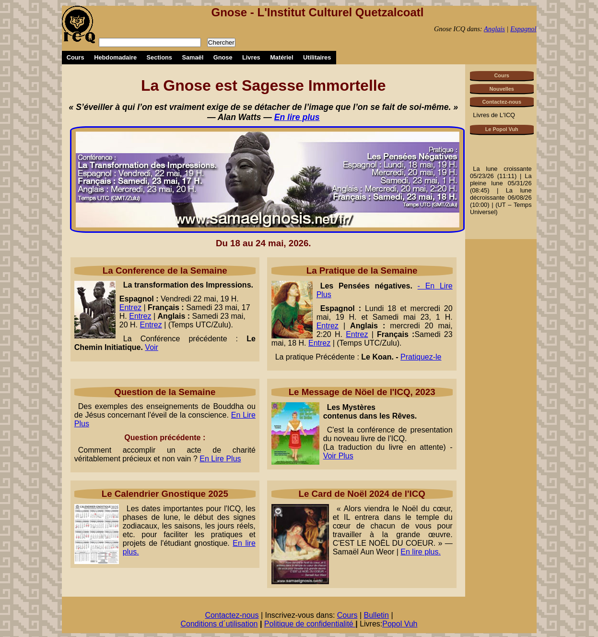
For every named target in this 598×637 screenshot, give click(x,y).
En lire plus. (420, 552)
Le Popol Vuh (501, 129)
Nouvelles (502, 89)
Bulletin (376, 615)
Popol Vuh (399, 624)
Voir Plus (338, 456)
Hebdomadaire (115, 57)
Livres (251, 57)
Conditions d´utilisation (219, 624)
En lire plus (297, 117)
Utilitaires (317, 57)
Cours (75, 57)
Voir (151, 347)
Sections (159, 57)
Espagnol (523, 29)
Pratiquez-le (420, 357)
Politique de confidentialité (309, 624)
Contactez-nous (501, 102)
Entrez (130, 307)
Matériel (281, 57)
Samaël (192, 57)
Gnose (223, 57)
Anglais (494, 29)
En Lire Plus (220, 459)
